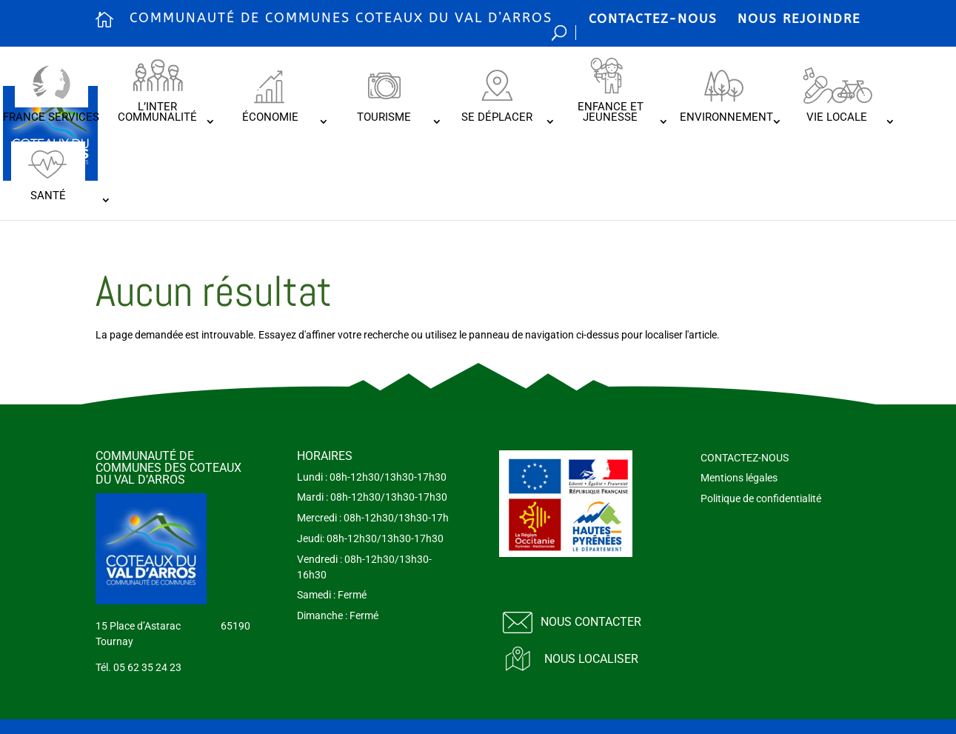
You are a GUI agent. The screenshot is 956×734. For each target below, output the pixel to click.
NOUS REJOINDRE (799, 18)
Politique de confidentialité (761, 498)
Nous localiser (591, 659)
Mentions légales (739, 478)
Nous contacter (591, 622)
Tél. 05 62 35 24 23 (138, 667)
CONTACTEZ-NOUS (653, 18)
